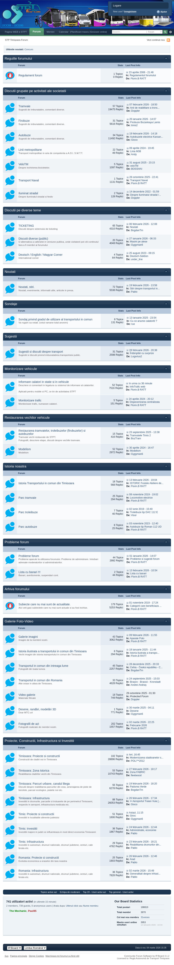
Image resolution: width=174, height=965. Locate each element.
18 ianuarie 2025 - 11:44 (142, 649)
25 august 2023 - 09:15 (142, 253)
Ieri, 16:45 (134, 754)
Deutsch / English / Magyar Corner (41, 254)
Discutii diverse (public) (33, 238)
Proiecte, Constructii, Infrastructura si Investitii (39, 741)
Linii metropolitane (30, 149)
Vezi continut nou (156, 39)
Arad (132, 859)
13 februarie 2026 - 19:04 (143, 480)
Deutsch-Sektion (139, 256)
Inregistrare (130, 11)
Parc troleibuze (28, 512)
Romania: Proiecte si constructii (39, 857)
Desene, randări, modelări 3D (37, 709)
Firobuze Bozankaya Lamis (145, 122)
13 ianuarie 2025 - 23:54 (143, 317)
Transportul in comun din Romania (40, 680)
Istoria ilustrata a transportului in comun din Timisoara (53, 651)
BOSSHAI (136, 168)
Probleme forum (17, 542)
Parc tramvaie (27, 497)
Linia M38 (135, 151)
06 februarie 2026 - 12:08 (143, 224)
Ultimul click (72, 906)
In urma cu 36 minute (140, 383)
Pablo (134, 291)
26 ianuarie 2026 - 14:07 (142, 119)
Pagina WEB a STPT (16, 31)
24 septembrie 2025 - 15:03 (144, 678)
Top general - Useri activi (121, 892)
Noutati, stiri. (26, 287)
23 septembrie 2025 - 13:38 (144, 432)
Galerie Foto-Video (19, 621)
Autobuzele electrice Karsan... (146, 136)
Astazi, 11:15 (136, 812)
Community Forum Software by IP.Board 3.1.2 (146, 956)
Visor (134, 515)
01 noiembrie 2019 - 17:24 (143, 602)
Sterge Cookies (36, 956)
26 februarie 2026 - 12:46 (143, 856)
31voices (145, 917)
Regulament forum (30, 75)
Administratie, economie (143, 830)
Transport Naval (29, 180)
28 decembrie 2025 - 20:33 (144, 664)
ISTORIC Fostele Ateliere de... (146, 483)
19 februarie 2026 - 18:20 (143, 783)
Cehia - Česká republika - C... (146, 667)
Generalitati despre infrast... (145, 873)
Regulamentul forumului (143, 75)
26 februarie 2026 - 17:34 (143, 798)
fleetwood (136, 775)
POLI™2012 (138, 760)
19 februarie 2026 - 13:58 (143, 285)
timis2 (134, 125)
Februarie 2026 (138, 725)
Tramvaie (24, 106)
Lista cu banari (138, 573)
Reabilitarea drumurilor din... (145, 844)
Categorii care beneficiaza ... (145, 606)
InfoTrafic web (137, 386)
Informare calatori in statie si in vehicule (44, 381)
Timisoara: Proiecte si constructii (39, 756)
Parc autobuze (28, 526)
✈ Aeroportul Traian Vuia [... (145, 801)
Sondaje (11, 304)
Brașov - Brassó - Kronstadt (145, 681)
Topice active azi (49, 892)
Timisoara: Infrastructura (34, 798)
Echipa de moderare (70, 892)
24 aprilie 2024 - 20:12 (141, 399)
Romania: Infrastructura (33, 870)
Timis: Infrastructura (31, 841)
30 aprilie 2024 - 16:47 (141, 447)
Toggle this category (166, 59)
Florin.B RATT (138, 78)
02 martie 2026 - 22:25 (141, 722)
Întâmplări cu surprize (142, 353)
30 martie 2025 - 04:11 (141, 707)
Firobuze (24, 120)
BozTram (136, 438)
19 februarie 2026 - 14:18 (143, 133)
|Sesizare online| (98, 31)
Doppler (135, 110)
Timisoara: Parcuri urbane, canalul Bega (44, 783)
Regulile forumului (18, 58)
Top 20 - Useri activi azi (94, 892)
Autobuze (25, 135)
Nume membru (90, 906)
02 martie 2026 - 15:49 (141, 870)
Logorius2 (136, 356)
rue (133, 324)
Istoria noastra (15, 466)
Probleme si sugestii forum (145, 559)
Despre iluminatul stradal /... (145, 194)
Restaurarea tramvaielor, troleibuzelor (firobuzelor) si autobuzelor (52, 432)
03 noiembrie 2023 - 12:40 (143, 523)
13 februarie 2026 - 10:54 (144, 570)
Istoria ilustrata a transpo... (144, 652)
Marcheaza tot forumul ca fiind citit (62, 956)
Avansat (170, 32)
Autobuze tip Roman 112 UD (146, 526)
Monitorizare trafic (30, 400)
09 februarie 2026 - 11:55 (143, 635)
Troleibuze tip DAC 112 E (144, 512)
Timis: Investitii (28, 828)
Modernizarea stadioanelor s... (146, 757)
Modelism (25, 449)
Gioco (134, 139)
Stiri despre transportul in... (145, 288)
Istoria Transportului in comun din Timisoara (46, 483)
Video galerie (27, 694)
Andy (134, 154)
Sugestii (11, 336)
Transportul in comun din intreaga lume (43, 665)
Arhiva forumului (17, 589)
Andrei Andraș (139, 684)
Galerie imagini (28, 636)
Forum (37, 31)
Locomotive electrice (141, 497)
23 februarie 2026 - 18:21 (143, 841)
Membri (51, 31)
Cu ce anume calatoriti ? (143, 321)
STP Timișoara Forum (16, 39)
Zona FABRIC (137, 772)
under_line (137, 259)
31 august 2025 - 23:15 (142, 162)
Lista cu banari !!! (29, 572)
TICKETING (26, 225)
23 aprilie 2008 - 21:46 (141, 72)
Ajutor (162, 12)
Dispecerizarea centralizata (145, 402)
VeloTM (23, 164)
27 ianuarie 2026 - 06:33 (142, 238)
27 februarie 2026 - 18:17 (143, 769)
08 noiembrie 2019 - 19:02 (143, 494)
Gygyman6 (137, 244)
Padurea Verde (138, 786)
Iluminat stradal (28, 193)
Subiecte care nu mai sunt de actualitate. (44, 604)
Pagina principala (18, 956)
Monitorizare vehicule (21, 369)
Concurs (29, 49)
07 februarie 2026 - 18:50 (143, 104)
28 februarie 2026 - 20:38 (143, 350)
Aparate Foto (137, 638)
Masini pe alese (138, 241)
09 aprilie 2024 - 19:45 (141, 148)
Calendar (64, 31)
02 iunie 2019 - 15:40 (140, 509)
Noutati (134, 227)
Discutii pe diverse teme (23, 210)
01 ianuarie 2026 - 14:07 (143, 556)
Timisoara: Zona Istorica (34, 770)
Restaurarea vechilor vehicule (27, 418)
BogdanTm (137, 230)
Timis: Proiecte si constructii (36, 814)
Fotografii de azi (29, 723)
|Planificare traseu (80, 31)
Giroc (133, 815)
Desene (134, 710)
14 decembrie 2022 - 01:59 (144, 191)
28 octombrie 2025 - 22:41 (143, 177)
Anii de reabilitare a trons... (145, 107)
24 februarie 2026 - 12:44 (143, 827)
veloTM (134, 165)
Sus (6, 956)
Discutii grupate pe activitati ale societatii (35, 91)
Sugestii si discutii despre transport (41, 351)
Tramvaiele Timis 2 (140, 435)
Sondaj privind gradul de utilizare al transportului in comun (55, 319)
